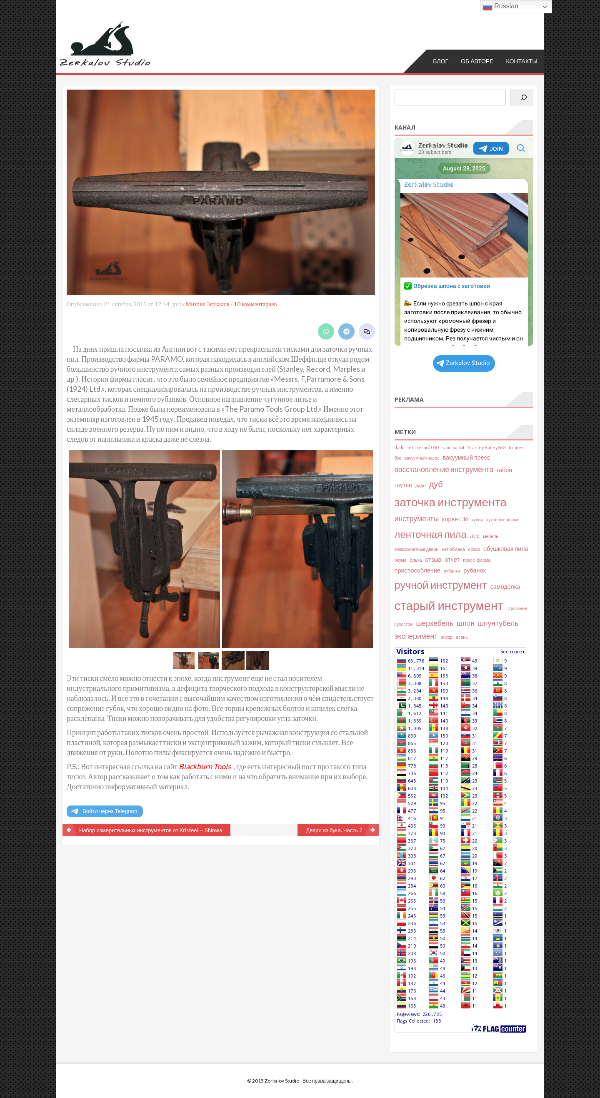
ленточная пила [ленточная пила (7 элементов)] (431, 534)
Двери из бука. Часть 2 (334, 830)
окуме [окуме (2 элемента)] (401, 560)
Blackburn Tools (205, 766)
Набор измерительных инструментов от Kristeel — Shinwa (150, 830)
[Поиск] (521, 97)
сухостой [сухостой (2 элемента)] (404, 624)
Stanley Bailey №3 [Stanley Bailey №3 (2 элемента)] (486, 447)
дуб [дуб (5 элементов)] (435, 484)
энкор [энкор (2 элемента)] (446, 637)
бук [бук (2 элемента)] (398, 457)
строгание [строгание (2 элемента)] (517, 608)
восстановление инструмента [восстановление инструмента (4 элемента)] (444, 469)
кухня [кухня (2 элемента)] (477, 519)
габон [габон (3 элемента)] (504, 469)
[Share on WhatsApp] (326, 331)
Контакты (522, 61)
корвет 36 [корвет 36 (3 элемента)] (455, 519)
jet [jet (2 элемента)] (410, 447)
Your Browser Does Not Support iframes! (464, 242)
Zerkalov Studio (463, 363)
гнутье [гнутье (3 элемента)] (403, 484)
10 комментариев (255, 304)
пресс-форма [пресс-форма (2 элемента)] (476, 560)
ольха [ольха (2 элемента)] (416, 560)
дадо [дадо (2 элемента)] (420, 485)
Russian (500, 7)
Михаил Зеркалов (207, 304)
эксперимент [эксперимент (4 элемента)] (416, 636)
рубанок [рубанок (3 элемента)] (474, 570)
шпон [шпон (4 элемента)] (466, 623)
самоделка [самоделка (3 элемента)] (505, 586)
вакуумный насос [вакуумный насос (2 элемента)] (421, 457)
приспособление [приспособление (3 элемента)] (417, 570)
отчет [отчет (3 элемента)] (452, 559)
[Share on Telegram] (346, 331)
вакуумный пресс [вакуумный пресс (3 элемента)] (466, 457)
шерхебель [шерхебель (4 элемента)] (434, 623)
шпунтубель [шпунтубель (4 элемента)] (498, 623)
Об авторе (477, 61)
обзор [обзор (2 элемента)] (474, 549)
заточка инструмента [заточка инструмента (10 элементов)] (451, 502)
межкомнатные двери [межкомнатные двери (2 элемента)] (417, 549)
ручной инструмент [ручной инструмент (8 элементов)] (441, 584)
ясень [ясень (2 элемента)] (462, 637)
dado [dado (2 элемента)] (399, 447)
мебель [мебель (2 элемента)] (490, 536)
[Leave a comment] (367, 331)
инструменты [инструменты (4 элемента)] (417, 518)
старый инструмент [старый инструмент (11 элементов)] (449, 605)
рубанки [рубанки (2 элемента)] (452, 570)
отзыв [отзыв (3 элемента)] (433, 559)
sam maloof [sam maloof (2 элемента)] (453, 447)
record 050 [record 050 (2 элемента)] (428, 447)
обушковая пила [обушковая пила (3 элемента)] (505, 548)
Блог (440, 61)
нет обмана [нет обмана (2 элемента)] (453, 549)
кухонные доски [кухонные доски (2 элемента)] (502, 519)
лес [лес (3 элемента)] (475, 535)
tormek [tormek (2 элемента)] (516, 447)
